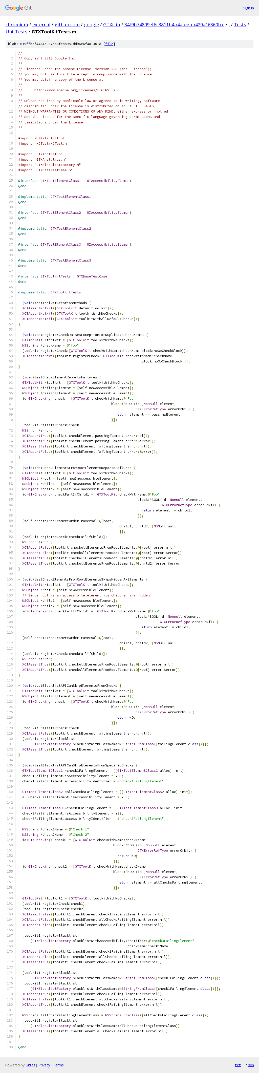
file (109, 44)
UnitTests (16, 32)
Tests (240, 25)
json (250, 1065)
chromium (17, 25)
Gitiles (30, 1065)
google (91, 25)
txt (238, 1065)
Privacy (44, 1065)
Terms (58, 1065)
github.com (67, 25)
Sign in (248, 8)
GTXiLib (111, 25)
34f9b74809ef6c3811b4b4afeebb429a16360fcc (174, 25)
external (41, 25)
